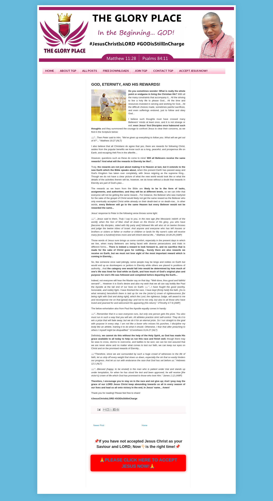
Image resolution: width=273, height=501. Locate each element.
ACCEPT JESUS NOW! (193, 70)
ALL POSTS (89, 70)
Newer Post (98, 425)
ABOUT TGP (68, 70)
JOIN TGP (141, 70)
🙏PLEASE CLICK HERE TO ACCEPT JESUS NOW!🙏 (138, 463)
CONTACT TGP (163, 70)
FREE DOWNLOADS (116, 70)
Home (144, 425)
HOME (49, 70)
